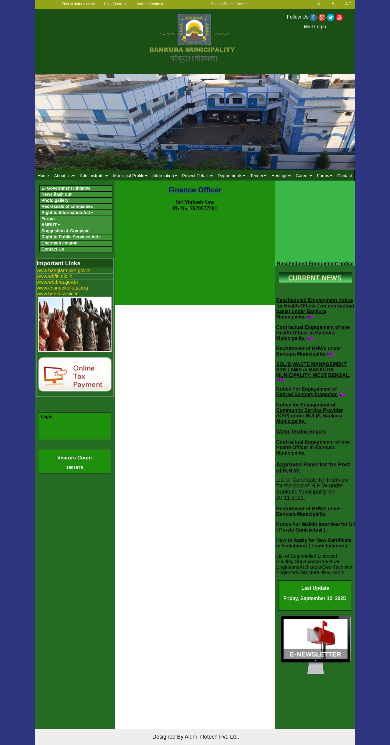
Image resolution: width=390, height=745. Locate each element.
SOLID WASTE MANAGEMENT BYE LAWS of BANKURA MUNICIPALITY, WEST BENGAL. (313, 370)
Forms (324, 175)
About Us (64, 175)
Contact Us (52, 249)
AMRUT (50, 224)
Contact (344, 175)
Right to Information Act (67, 212)
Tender (258, 175)
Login (46, 416)
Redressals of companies (67, 206)
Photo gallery (55, 200)
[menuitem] (43, 175)
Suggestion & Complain (65, 230)
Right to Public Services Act (71, 236)
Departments (231, 175)
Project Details (197, 175)
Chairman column (59, 243)
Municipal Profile (130, 175)
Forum (48, 218)
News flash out (56, 194)
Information (165, 175)
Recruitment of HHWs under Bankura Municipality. (308, 351)
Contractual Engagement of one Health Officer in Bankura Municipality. (313, 333)
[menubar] (194, 175)
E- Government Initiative (65, 188)
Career (304, 175)
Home (43, 175)
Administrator (94, 175)
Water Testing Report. (301, 431)
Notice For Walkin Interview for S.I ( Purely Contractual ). (315, 527)
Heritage (281, 175)
